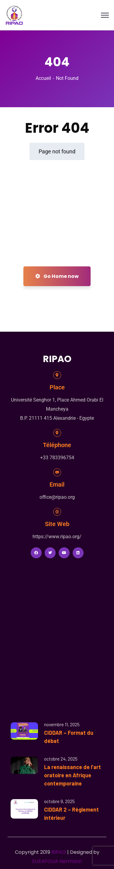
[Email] (57, 472)
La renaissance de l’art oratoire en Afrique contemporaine (72, 775)
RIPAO (58, 852)
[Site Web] (57, 512)
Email (57, 484)
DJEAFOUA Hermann (57, 861)
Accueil (43, 78)
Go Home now (57, 276)
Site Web (57, 524)
